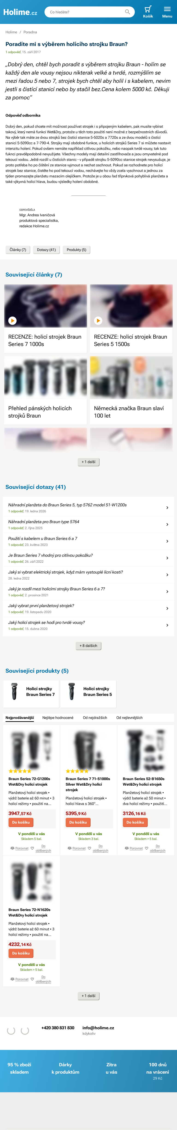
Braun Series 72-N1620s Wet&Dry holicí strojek (29, 912)
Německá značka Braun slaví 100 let (129, 412)
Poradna (30, 32)
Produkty (76, 250)
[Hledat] (127, 12)
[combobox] (89, 11)
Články (18, 250)
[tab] (20, 718)
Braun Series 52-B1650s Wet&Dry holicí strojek (144, 782)
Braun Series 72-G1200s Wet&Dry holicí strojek (29, 782)
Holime (11, 32)
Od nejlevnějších (129, 717)
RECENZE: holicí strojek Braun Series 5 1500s (130, 340)
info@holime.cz (98, 1027)
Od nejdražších (95, 717)
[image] (45, 306)
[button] (167, 12)
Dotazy (46, 250)
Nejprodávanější (20, 717)
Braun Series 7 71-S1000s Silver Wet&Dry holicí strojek (88, 784)
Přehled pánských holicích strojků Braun (40, 412)
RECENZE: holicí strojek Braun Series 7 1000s (44, 340)
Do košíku (21, 822)
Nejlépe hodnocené (57, 717)
